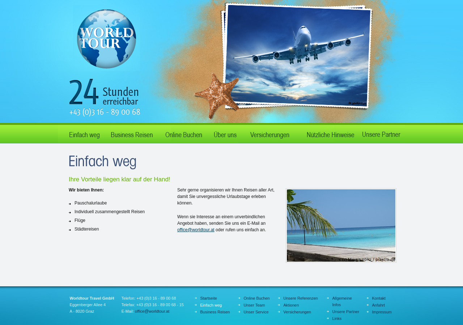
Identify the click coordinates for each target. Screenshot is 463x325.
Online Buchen (182, 133)
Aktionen (269, 133)
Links (337, 318)
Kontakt (379, 298)
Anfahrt (378, 305)
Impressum (382, 312)
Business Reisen (132, 133)
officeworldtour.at (195, 229)
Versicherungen (297, 312)
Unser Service (256, 312)
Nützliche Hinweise (327, 133)
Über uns (224, 133)
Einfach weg (81, 133)
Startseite (208, 298)
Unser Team (254, 305)
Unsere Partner (381, 133)
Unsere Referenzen (301, 298)
